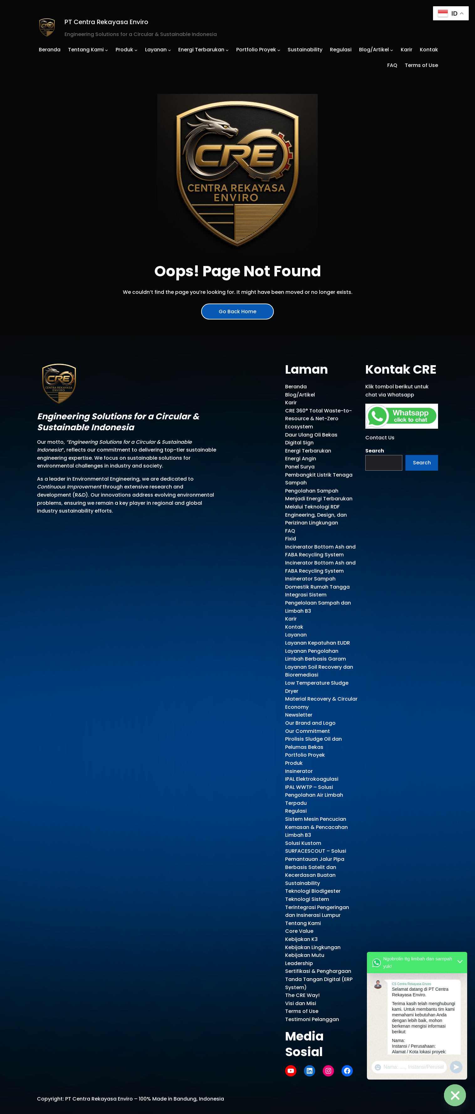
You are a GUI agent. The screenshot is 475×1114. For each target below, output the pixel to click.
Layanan (296, 634)
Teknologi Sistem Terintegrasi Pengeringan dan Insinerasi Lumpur (317, 907)
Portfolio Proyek (305, 755)
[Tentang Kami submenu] (106, 49)
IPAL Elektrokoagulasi (311, 779)
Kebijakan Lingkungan (313, 947)
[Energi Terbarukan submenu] (227, 49)
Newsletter (298, 714)
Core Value (299, 931)
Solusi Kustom (303, 843)
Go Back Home (237, 311)
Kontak (294, 627)
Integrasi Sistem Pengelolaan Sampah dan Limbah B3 (318, 602)
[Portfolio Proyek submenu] (278, 49)
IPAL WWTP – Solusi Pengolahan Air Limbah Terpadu (314, 795)
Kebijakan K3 (301, 939)
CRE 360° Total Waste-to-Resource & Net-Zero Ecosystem (318, 418)
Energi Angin (300, 458)
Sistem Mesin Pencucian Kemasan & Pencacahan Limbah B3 (316, 827)
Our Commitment (307, 731)
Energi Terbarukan (308, 450)
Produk (294, 763)
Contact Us (379, 437)
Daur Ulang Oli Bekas (311, 434)
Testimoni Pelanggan (312, 1019)
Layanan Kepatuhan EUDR (317, 642)
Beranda (296, 386)
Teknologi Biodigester (313, 891)
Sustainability (302, 883)
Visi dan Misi (300, 1003)
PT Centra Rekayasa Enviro (106, 22)
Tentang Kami (303, 923)
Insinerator (299, 771)
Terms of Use (301, 1011)
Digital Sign (299, 442)
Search (374, 450)
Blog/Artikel (300, 394)
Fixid (290, 538)
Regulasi (296, 811)
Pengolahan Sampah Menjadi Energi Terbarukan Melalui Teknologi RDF (318, 498)
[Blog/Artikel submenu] (391, 49)
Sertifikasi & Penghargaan (318, 971)
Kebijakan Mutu (304, 955)
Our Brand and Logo (310, 723)
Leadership (299, 963)
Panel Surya (300, 466)
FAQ (290, 530)
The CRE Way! (302, 995)
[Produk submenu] (136, 49)
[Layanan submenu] (169, 49)
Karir (291, 402)
